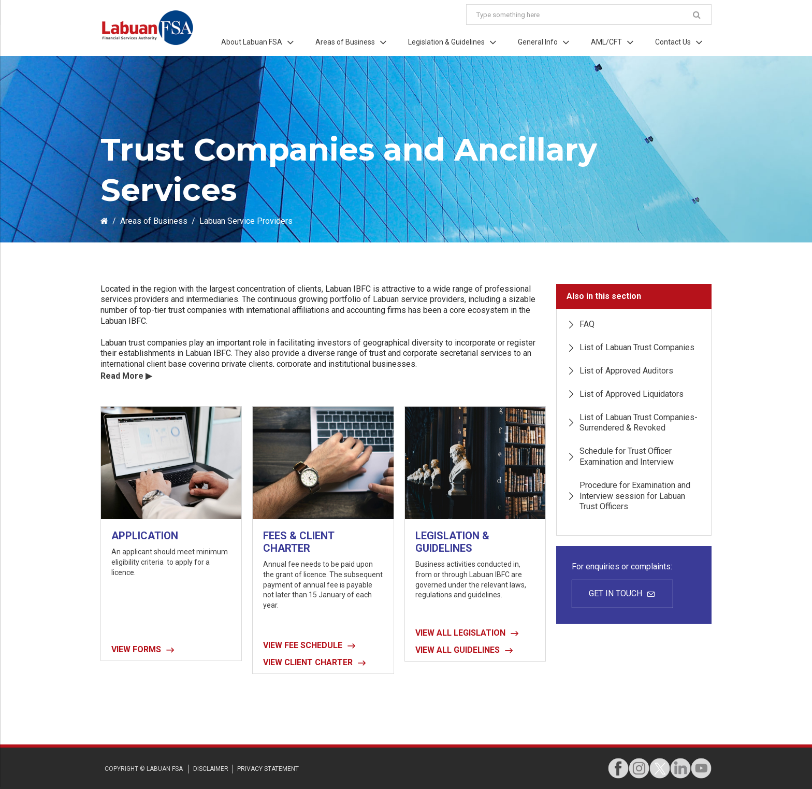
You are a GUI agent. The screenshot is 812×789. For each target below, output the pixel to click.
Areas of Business (345, 42)
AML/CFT (606, 42)
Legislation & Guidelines (446, 42)
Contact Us (673, 42)
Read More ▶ (126, 376)
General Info (538, 42)
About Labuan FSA (251, 42)
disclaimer (210, 768)
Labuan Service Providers (246, 221)
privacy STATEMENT (268, 768)
